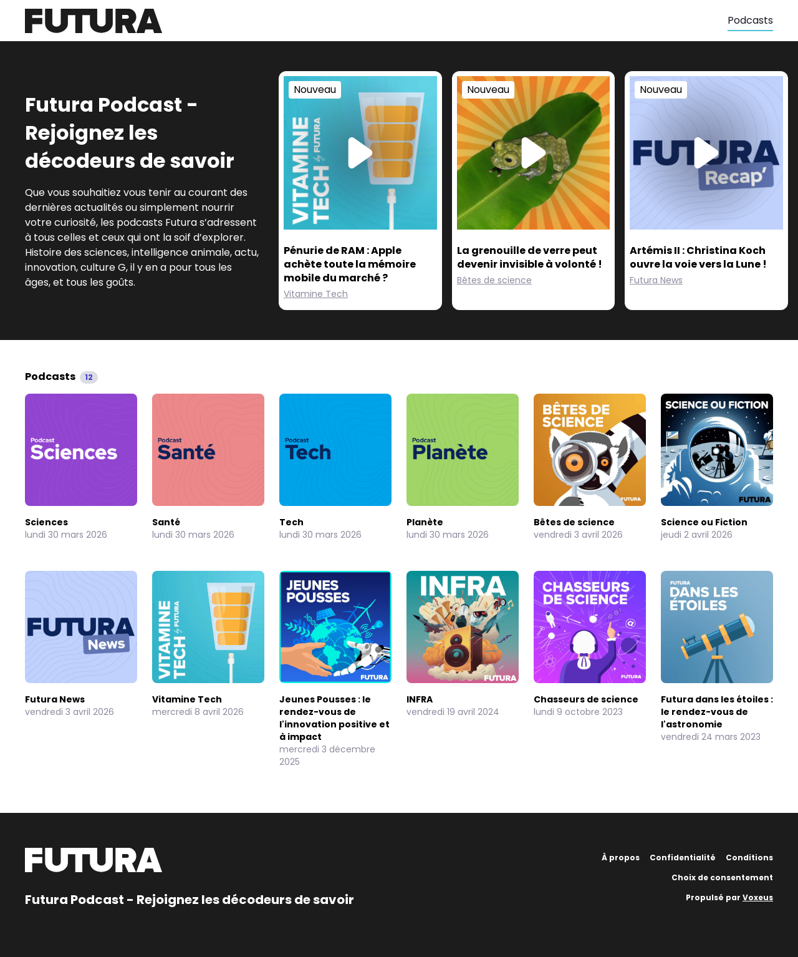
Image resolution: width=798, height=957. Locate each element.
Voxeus (758, 897)
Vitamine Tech (316, 294)
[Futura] (376, 21)
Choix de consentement (722, 877)
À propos (621, 857)
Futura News (656, 280)
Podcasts (750, 20)
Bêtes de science (494, 280)
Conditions (749, 857)
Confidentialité (683, 857)
